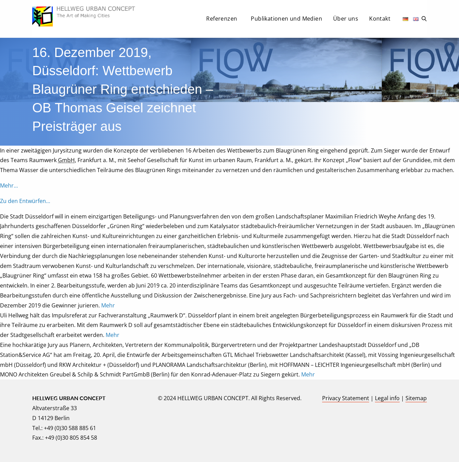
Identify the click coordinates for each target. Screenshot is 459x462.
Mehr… (9, 185)
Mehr (108, 305)
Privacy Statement (345, 398)
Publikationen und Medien (286, 18)
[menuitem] (223, 20)
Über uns (345, 18)
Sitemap (416, 398)
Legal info (387, 398)
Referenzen (221, 18)
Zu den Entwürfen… (25, 201)
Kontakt (379, 18)
